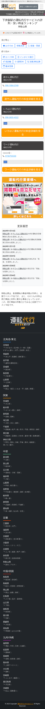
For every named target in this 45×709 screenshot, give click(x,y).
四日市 (7, 526)
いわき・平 (19, 389)
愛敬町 (7, 652)
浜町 (18, 659)
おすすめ (8, 45)
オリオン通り (10, 410)
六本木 (20, 436)
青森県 (6, 354)
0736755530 (10, 156)
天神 (16, 646)
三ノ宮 (7, 552)
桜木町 (7, 466)
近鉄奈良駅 (16, 558)
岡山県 (6, 589)
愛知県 (6, 508)
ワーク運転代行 (10, 144)
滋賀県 (6, 529)
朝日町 (7, 579)
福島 (26, 389)
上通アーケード (11, 665)
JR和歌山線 (40, 12)
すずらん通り (8, 350)
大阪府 (6, 542)
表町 (16, 592)
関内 (12, 442)
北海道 (6, 345)
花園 (28, 348)
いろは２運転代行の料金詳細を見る (23, 132)
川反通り (8, 376)
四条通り (8, 539)
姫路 (13, 552)
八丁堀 (7, 599)
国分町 (7, 369)
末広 (27, 350)
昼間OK (19, 61)
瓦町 (7, 618)
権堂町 (16, 492)
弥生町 (14, 579)
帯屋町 (7, 631)
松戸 (13, 429)
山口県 (6, 602)
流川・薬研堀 (17, 599)
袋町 (21, 492)
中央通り (8, 492)
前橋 (7, 416)
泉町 (18, 410)
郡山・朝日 (9, 389)
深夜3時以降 (33, 61)
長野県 (6, 489)
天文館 (7, 684)
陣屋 (31, 389)
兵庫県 (6, 549)
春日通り (13, 485)
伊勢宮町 (20, 586)
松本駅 (27, 492)
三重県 (6, 523)
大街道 (7, 624)
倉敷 (12, 592)
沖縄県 (6, 688)
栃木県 (6, 407)
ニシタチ (8, 678)
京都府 (6, 536)
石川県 (6, 470)
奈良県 (6, 555)
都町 (7, 671)
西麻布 (7, 436)
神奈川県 (7, 439)
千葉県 (6, 426)
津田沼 (31, 429)
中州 (12, 646)
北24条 (16, 348)
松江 (7, 586)
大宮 (7, 423)
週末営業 (8, 66)
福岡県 (6, 643)
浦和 (16, 423)
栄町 (37, 429)
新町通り (21, 356)
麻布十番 (28, 436)
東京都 (6, 433)
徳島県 (6, 609)
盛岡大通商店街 (11, 363)
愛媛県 (6, 621)
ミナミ (12, 545)
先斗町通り (18, 539)
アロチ (12, 564)
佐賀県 (6, 649)
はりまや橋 (16, 631)
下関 (7, 605)
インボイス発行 (25, 57)
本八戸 (7, 356)
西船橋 (7, 429)
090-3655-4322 (11, 117)
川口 (12, 423)
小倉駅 (22, 646)
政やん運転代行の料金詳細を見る (23, 99)
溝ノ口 (5, 445)
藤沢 (11, 445)
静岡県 (6, 502)
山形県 (6, 379)
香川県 (6, 615)
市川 (21, 429)
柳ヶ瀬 (7, 498)
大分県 (6, 668)
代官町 (12, 586)
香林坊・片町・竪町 (13, 472)
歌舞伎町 (36, 436)
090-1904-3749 (11, 85)
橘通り (16, 678)
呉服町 (7, 504)
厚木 (26, 442)
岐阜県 (6, 495)
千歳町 (20, 504)
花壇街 (14, 436)
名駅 (10, 511)
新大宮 (7, 558)
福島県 (6, 386)
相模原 (31, 442)
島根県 (6, 583)
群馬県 (6, 413)
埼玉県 (6, 420)
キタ (7, 545)
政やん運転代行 (10, 77)
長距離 (7, 61)
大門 (16, 350)
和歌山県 (33, 12)
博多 (7, 646)
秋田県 (6, 373)
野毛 (7, 442)
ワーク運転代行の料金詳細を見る (23, 169)
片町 (7, 479)
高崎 (12, 416)
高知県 (6, 628)
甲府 (7, 485)
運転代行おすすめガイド (22, 12)
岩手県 (6, 360)
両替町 (14, 504)
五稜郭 (21, 350)
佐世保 (12, 659)
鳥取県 (6, 577)
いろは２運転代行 (12, 109)
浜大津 (7, 532)
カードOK (8, 57)
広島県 (6, 596)
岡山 (7, 592)
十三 (18, 545)
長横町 (14, 356)
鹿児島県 (7, 681)
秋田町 (7, 611)
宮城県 (6, 366)
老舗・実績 (34, 45)
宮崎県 (6, 675)
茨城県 (6, 401)
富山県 (6, 463)
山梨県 (6, 482)
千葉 (26, 429)
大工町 (7, 404)
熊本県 (6, 662)
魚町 (23, 552)
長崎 (7, 659)
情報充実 (21, 45)
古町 (7, 460)
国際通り (13, 691)
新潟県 (6, 457)
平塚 (21, 442)
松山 (7, 691)
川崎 (16, 442)
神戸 (18, 552)
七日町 (7, 382)
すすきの (8, 348)
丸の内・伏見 (18, 511)
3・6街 (23, 348)
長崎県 (6, 656)
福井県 (6, 476)
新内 (7, 564)
